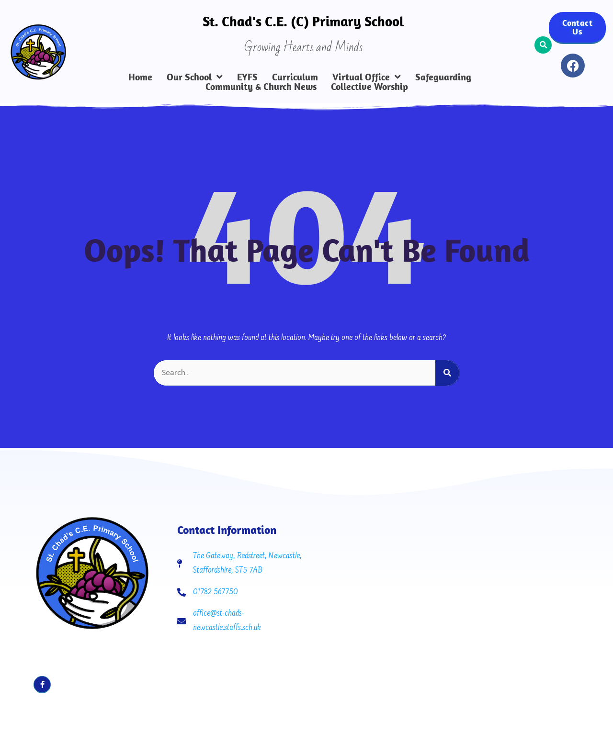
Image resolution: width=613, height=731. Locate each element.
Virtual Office (366, 77)
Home (140, 77)
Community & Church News (261, 86)
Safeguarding (443, 77)
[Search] (447, 373)
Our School (195, 77)
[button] (543, 45)
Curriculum (295, 77)
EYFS (247, 77)
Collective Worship (369, 86)
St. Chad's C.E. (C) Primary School (303, 21)
